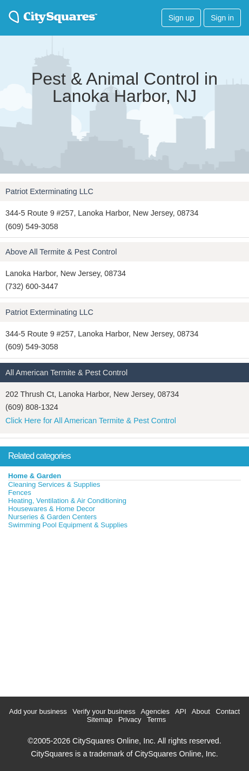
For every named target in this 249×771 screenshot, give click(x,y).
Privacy (130, 719)
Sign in (222, 17)
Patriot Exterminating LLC (49, 191)
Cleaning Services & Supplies (54, 484)
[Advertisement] (81, 610)
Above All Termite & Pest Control (61, 251)
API (180, 711)
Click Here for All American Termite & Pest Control (90, 420)
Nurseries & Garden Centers (52, 517)
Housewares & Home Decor (51, 509)
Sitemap (100, 719)
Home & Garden (34, 476)
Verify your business (103, 711)
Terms (156, 719)
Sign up (181, 17)
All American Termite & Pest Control (66, 372)
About (201, 711)
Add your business (38, 711)
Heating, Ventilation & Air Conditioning (67, 501)
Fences (19, 492)
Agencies (155, 711)
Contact (228, 711)
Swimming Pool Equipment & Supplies (67, 525)
